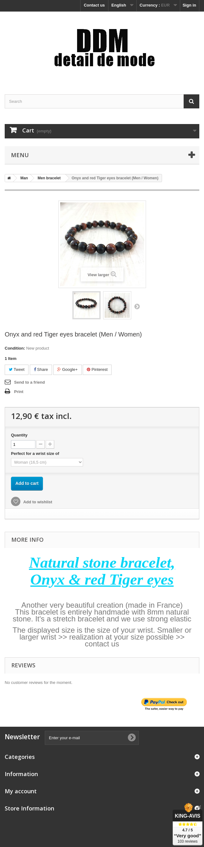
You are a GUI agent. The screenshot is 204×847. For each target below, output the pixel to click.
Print (19, 391)
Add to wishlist (37, 502)
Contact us (94, 5)
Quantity (19, 435)
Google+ (67, 369)
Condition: (15, 348)
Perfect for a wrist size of (35, 453)
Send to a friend (29, 382)
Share (41, 369)
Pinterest (97, 369)
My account (21, 791)
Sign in (189, 5)
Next (137, 306)
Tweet (16, 369)
